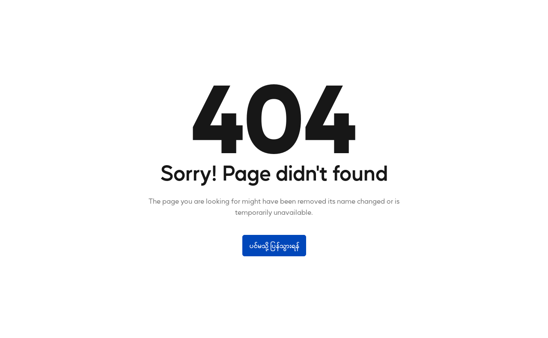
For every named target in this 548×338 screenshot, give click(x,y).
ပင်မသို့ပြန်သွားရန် (274, 245)
